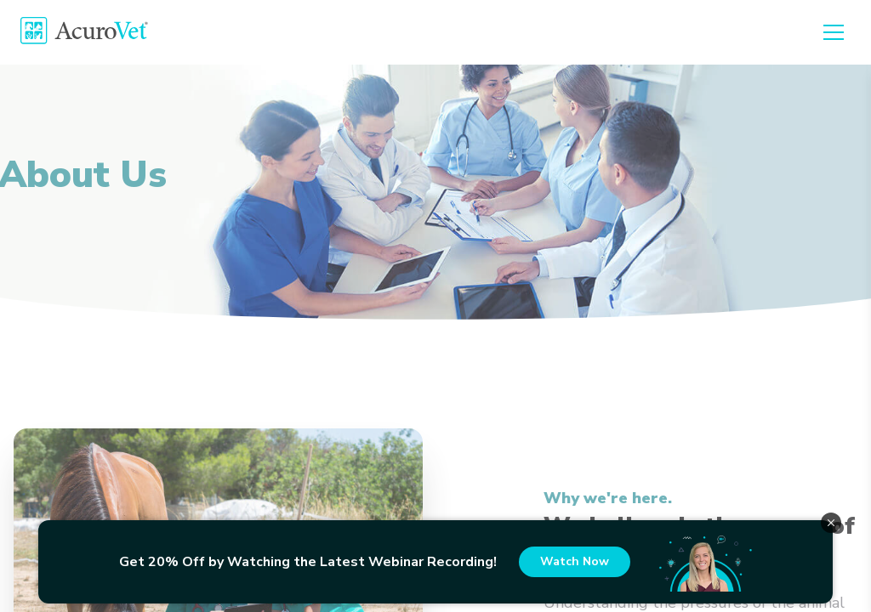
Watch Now (574, 561)
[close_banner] (831, 523)
